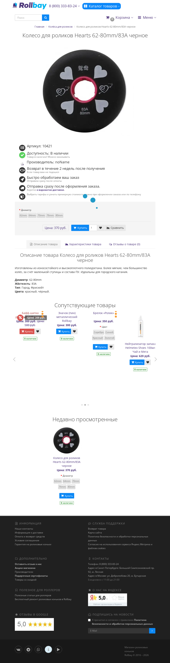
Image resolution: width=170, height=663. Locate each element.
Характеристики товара (83, 244)
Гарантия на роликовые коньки (33, 544)
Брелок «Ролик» (105, 313)
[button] (119, 17)
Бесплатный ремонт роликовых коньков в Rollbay (43, 599)
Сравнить (115, 228)
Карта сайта (95, 532)
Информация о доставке (29, 532)
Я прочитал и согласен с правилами (120, 621)
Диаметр (26, 210)
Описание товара (43, 244)
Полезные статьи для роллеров (33, 595)
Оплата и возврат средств (30, 536)
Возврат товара (97, 528)
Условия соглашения (27, 540)
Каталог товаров (101, 6)
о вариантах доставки (50, 189)
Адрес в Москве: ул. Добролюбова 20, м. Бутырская (117, 575)
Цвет (107, 326)
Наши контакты (24, 528)
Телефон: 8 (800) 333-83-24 (103, 564)
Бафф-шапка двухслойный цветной (32, 315)
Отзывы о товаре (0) (124, 244)
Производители (24, 572)
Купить (29, 331)
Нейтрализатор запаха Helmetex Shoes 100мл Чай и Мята (142, 347)
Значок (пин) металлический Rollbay (69, 317)
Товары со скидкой (25, 579)
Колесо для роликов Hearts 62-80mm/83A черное (66, 462)
